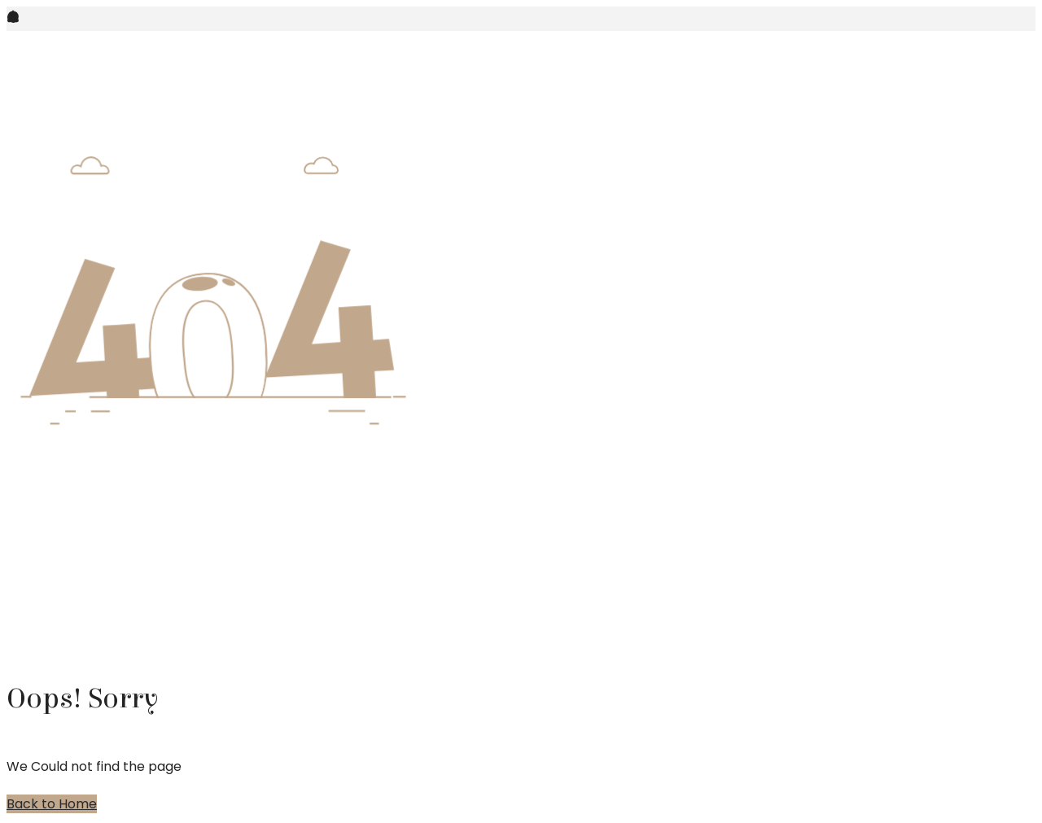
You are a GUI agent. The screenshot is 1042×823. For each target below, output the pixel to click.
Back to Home (52, 804)
